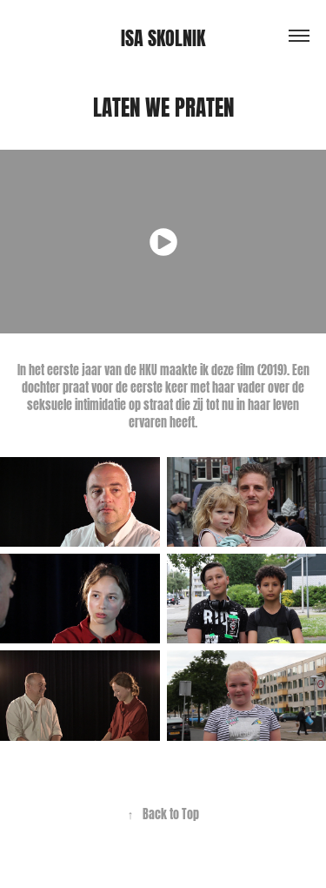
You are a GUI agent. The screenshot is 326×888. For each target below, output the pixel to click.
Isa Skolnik (163, 35)
